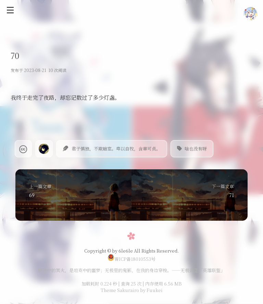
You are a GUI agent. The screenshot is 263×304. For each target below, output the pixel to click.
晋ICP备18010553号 (131, 259)
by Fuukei (151, 290)
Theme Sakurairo (120, 290)
